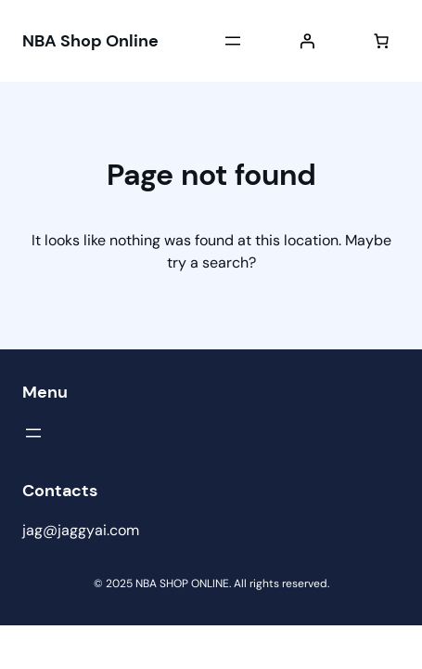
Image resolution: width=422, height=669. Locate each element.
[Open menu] (233, 41)
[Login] (307, 40)
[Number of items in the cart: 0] (381, 40)
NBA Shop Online (90, 41)
